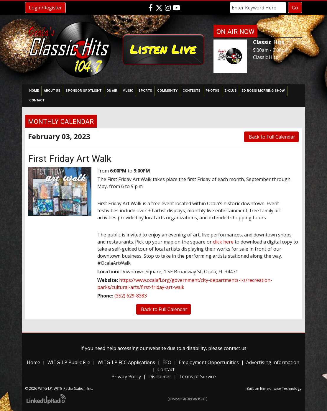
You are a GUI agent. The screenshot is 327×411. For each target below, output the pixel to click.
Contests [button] (192, 91)
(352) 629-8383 (130, 295)
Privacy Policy (126, 376)
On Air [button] (111, 91)
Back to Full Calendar (271, 137)
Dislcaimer (159, 376)
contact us (235, 348)
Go (295, 7)
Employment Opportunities (209, 362)
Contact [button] (37, 100)
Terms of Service (197, 376)
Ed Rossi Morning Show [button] (263, 91)
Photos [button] (212, 91)
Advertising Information (272, 362)
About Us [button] (52, 91)
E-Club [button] (230, 91)
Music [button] (127, 91)
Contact (166, 369)
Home (33, 362)
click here (223, 242)
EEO (166, 362)
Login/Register (45, 7)
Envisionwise (270, 388)
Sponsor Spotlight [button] (83, 91)
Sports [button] (145, 91)
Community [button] (167, 91)
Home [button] (34, 91)
